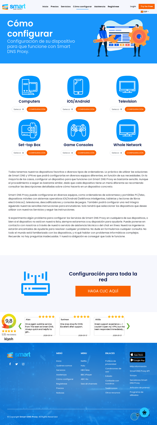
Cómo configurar (82, 6)
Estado (108, 376)
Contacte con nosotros (112, 382)
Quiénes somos (64, 365)
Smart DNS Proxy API (140, 371)
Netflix (84, 361)
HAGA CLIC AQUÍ (103, 291)
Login (133, 6)
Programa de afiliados (136, 394)
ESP (144, 11)
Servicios (66, 6)
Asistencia (99, 6)
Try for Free (147, 6)
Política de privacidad (110, 363)
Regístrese (113, 6)
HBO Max (85, 370)
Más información (138, 366)
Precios (54, 6)
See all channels (89, 383)
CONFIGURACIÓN (37, 109)
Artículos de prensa (139, 387)
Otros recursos (112, 392)
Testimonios (111, 388)
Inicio (45, 6)
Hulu (83, 365)
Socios (133, 375)
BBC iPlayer (86, 374)
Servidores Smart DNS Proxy (138, 382)
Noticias (60, 392)
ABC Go (84, 379)
